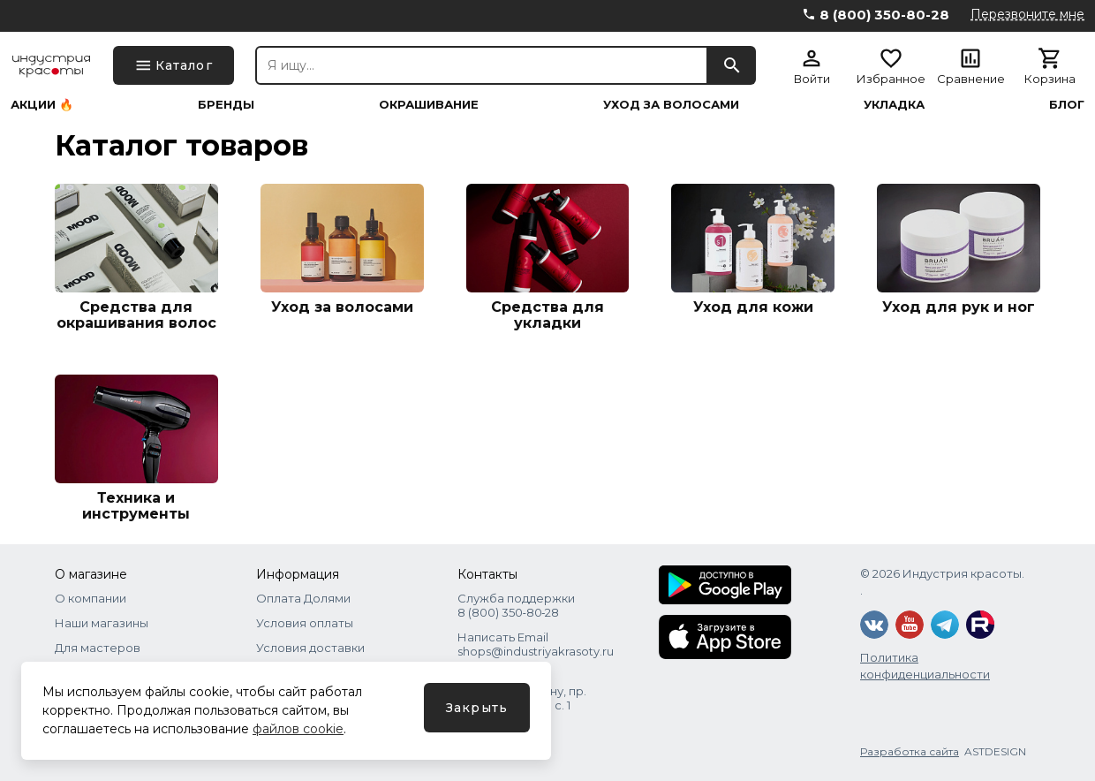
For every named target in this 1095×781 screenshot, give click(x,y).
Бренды (226, 104)
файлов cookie (298, 729)
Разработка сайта (909, 751)
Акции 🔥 (42, 104)
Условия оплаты (304, 623)
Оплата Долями (303, 598)
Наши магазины (101, 623)
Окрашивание (429, 104)
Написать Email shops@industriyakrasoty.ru (535, 644)
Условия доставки (310, 648)
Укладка (894, 104)
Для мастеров (97, 648)
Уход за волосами (671, 104)
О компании (90, 598)
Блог (1066, 104)
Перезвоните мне (1027, 14)
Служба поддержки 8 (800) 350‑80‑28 (516, 605)
